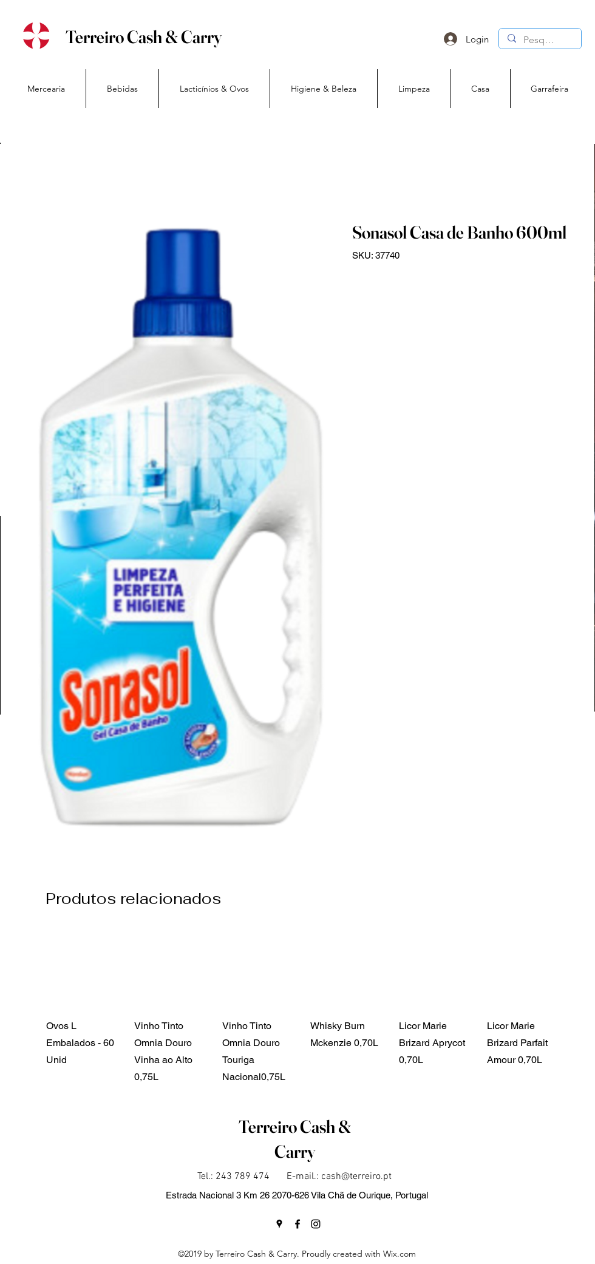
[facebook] (297, 1224)
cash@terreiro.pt (356, 1177)
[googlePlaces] (279, 1224)
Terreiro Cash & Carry (144, 36)
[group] (304, 1008)
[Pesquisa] (539, 40)
